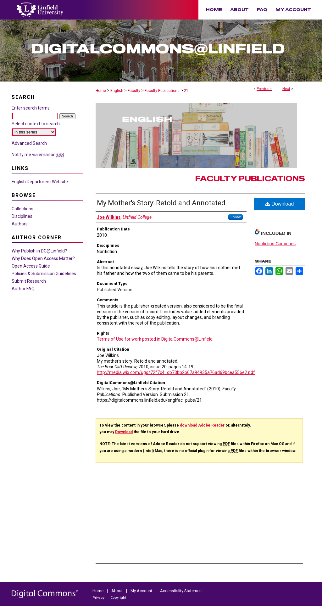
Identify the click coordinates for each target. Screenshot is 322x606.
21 (186, 90)
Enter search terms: (31, 107)
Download (279, 204)
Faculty (134, 90)
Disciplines (22, 216)
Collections (22, 208)
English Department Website (40, 181)
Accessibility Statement (181, 590)
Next (286, 89)
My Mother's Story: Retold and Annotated (161, 203)
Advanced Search (29, 143)
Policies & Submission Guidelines (44, 273)
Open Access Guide (31, 266)
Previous (264, 89)
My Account (141, 590)
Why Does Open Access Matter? (43, 258)
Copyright (118, 598)
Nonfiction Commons (275, 243)
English (116, 90)
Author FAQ (23, 288)
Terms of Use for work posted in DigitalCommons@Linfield (155, 339)
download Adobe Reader (202, 425)
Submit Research (29, 281)
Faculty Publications (162, 90)
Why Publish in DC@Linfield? (39, 250)
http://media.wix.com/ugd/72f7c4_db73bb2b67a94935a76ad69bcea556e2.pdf (176, 372)
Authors (20, 223)
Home (101, 90)
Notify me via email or (38, 154)
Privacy (98, 598)
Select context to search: (36, 123)
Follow (235, 217)
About (117, 590)
